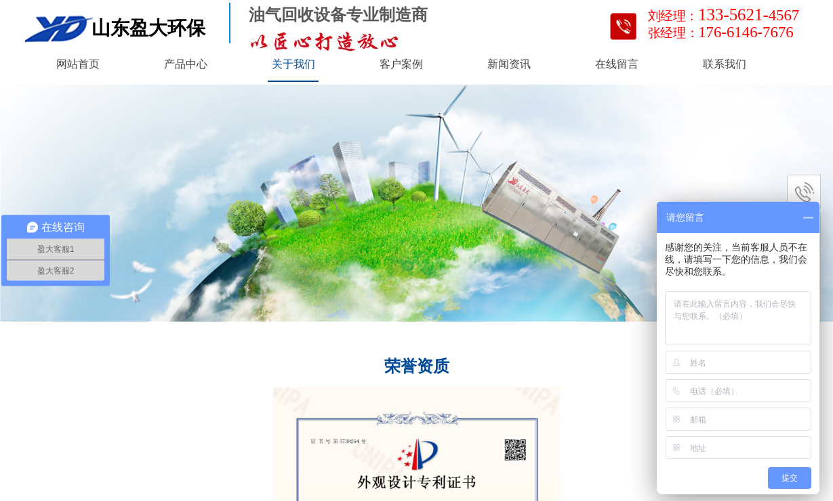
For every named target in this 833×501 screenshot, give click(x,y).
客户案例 (401, 64)
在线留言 (616, 64)
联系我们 (724, 64)
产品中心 (185, 64)
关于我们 (293, 64)
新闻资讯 (509, 64)
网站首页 (78, 64)
